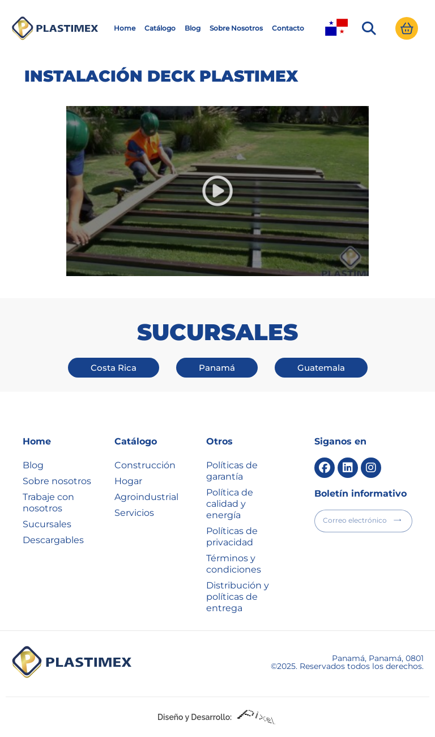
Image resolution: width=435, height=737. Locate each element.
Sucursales (47, 524)
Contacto (288, 28)
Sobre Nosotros (236, 28)
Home (124, 28)
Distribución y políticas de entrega (237, 596)
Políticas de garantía (232, 471)
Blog (193, 28)
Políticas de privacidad (232, 537)
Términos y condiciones (233, 564)
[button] (368, 28)
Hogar (128, 481)
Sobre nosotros (57, 481)
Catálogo (160, 28)
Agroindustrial (146, 497)
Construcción (145, 465)
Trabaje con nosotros (48, 503)
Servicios (134, 512)
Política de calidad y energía (229, 503)
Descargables (53, 540)
